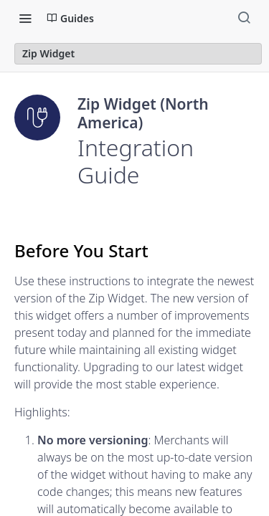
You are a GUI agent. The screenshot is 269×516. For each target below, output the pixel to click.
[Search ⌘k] (244, 18)
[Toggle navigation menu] (25, 18)
